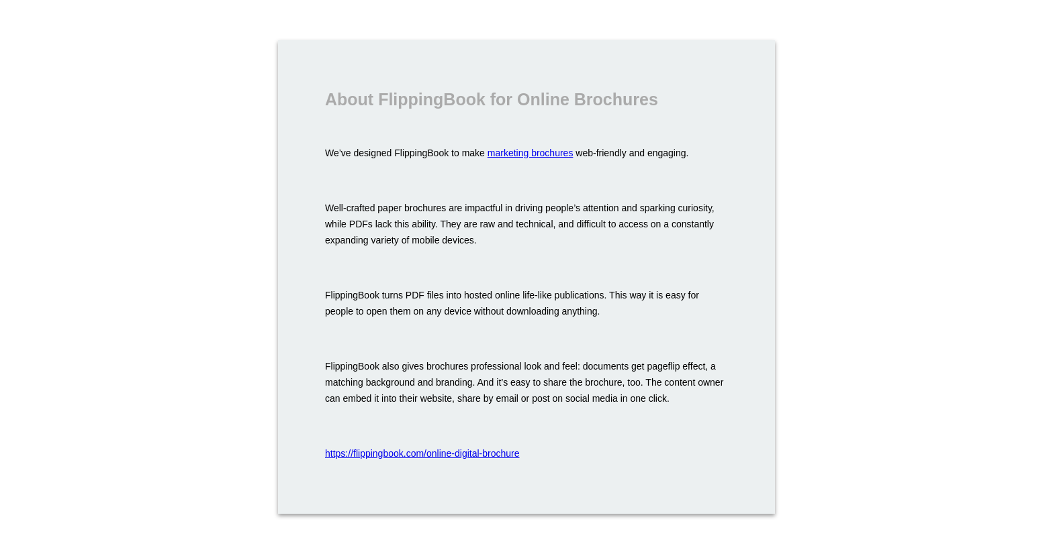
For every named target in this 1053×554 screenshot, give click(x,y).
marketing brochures (531, 153)
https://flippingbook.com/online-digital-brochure (422, 453)
